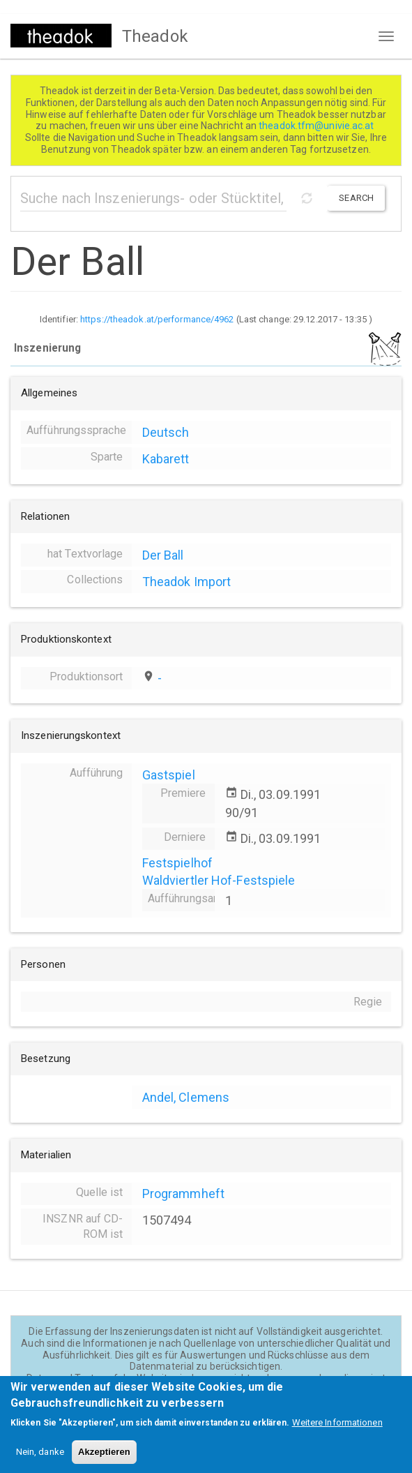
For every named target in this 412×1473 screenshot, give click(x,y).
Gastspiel (168, 775)
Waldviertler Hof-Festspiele (219, 880)
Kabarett (166, 458)
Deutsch (166, 432)
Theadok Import (186, 581)
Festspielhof (177, 862)
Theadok (155, 36)
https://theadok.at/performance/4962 (157, 319)
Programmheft (183, 1193)
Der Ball (163, 555)
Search (356, 198)
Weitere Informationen (337, 1431)
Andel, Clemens (185, 1097)
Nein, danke (40, 1461)
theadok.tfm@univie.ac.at (317, 125)
